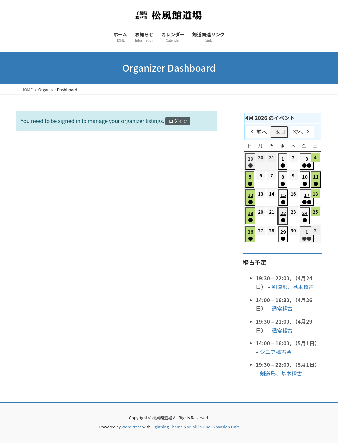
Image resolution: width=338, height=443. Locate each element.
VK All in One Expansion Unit (213, 426)
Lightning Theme (167, 426)
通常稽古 (282, 308)
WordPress (132, 426)
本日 (280, 132)
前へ (258, 132)
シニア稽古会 (275, 352)
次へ (302, 132)
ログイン (178, 121)
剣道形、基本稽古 (293, 287)
